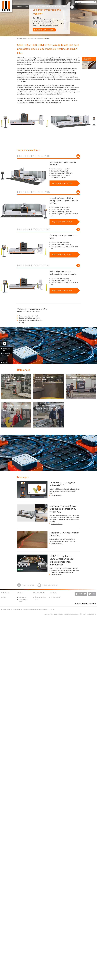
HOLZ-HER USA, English (43, 30)
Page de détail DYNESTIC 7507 (62, 254)
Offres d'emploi (55, 597)
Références (5, 359)
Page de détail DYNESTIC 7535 (62, 183)
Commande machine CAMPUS (28, 316)
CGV (84, 614)
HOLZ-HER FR (20, 38)
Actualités (5, 362)
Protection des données (73, 614)
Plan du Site (91, 614)
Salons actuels (23, 597)
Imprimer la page (28, 585)
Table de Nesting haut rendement (29, 318)
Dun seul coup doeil (6, 349)
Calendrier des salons (23, 600)
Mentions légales (57, 614)
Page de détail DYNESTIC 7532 (62, 222)
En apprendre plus (56, 495)
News (4, 597)
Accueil (47, 614)
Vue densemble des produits (6, 354)
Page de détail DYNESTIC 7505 (62, 290)
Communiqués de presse (40, 598)
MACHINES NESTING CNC (37, 38)
